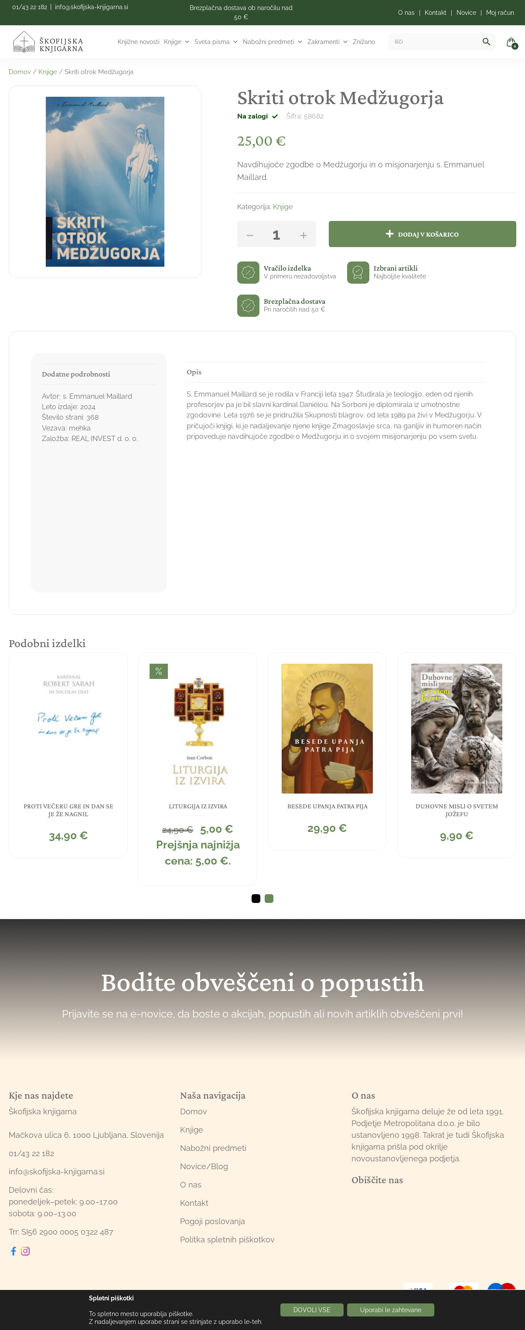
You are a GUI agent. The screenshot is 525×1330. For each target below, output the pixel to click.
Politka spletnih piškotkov (227, 1239)
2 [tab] (269, 898)
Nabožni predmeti (273, 42)
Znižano (364, 41)
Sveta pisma (216, 42)
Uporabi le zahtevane (390, 1309)
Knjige (177, 42)
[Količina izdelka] (276, 234)
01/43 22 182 (29, 6)
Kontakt (194, 1203)
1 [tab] (256, 898)
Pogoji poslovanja (212, 1221)
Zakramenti (327, 42)
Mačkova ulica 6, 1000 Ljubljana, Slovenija (86, 1135)
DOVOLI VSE (312, 1309)
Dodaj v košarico (428, 234)
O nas (190, 1184)
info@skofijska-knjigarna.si (91, 6)
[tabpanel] (67, 755)
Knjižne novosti (139, 41)
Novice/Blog (204, 1166)
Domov (20, 71)
